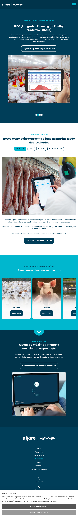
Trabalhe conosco (39, 469)
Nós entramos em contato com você (39, 365)
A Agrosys (39, 452)
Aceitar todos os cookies (39, 506)
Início (39, 448)
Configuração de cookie (39, 512)
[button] (36, 115)
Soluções (39, 459)
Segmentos (39, 455)
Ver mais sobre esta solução (39, 241)
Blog (39, 462)
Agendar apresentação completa (39, 48)
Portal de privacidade (49, 501)
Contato (39, 466)
